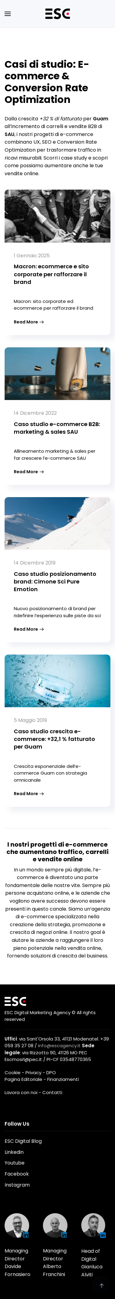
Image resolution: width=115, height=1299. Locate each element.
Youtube (15, 1162)
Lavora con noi (21, 1092)
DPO (51, 1072)
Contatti (52, 1092)
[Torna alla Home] (57, 14)
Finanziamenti (63, 1079)
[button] (8, 14)
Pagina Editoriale (23, 1079)
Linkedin (14, 1152)
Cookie (13, 1072)
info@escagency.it (59, 1045)
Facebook (17, 1173)
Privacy (33, 1072)
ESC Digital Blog (23, 1141)
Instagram (17, 1184)
